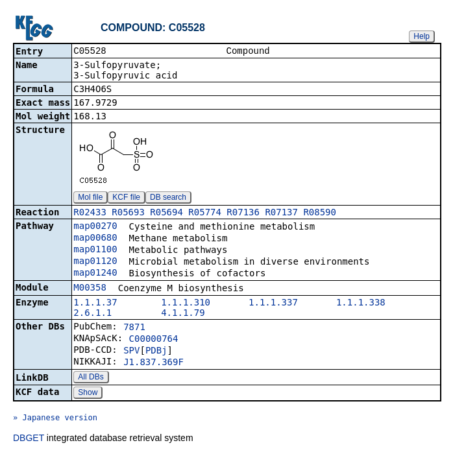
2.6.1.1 (92, 314)
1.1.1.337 (273, 303)
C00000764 (153, 340)
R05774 (204, 213)
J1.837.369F (153, 363)
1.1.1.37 (95, 303)
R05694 (166, 213)
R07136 (243, 213)
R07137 (281, 213)
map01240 (95, 274)
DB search (168, 198)
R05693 (128, 213)
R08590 (319, 213)
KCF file (126, 198)
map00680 (95, 239)
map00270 (95, 227)
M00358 (89, 288)
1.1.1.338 (361, 303)
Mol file (90, 198)
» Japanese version (55, 419)
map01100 (95, 250)
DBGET (28, 439)
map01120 (95, 262)
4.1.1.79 (182, 314)
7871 (134, 328)
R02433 (89, 213)
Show (87, 393)
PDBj (156, 351)
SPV (131, 351)
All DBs (90, 378)
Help (421, 36)
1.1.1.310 (185, 303)
